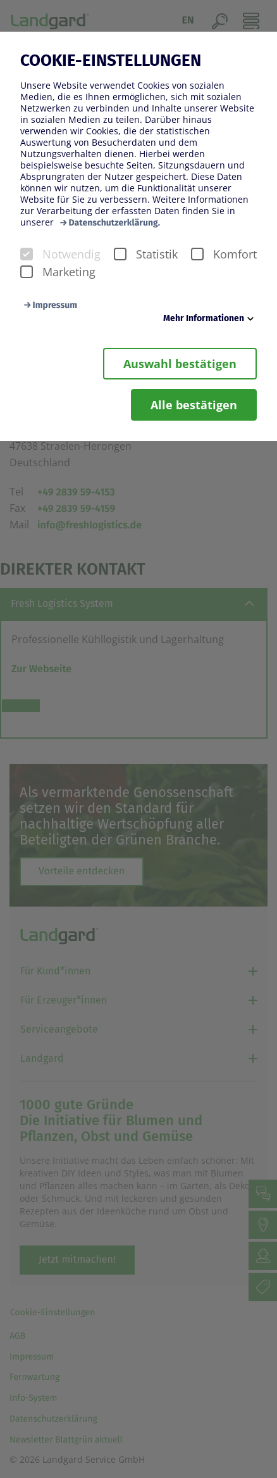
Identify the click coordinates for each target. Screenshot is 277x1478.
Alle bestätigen (194, 404)
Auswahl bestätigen (180, 363)
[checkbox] (26, 254)
